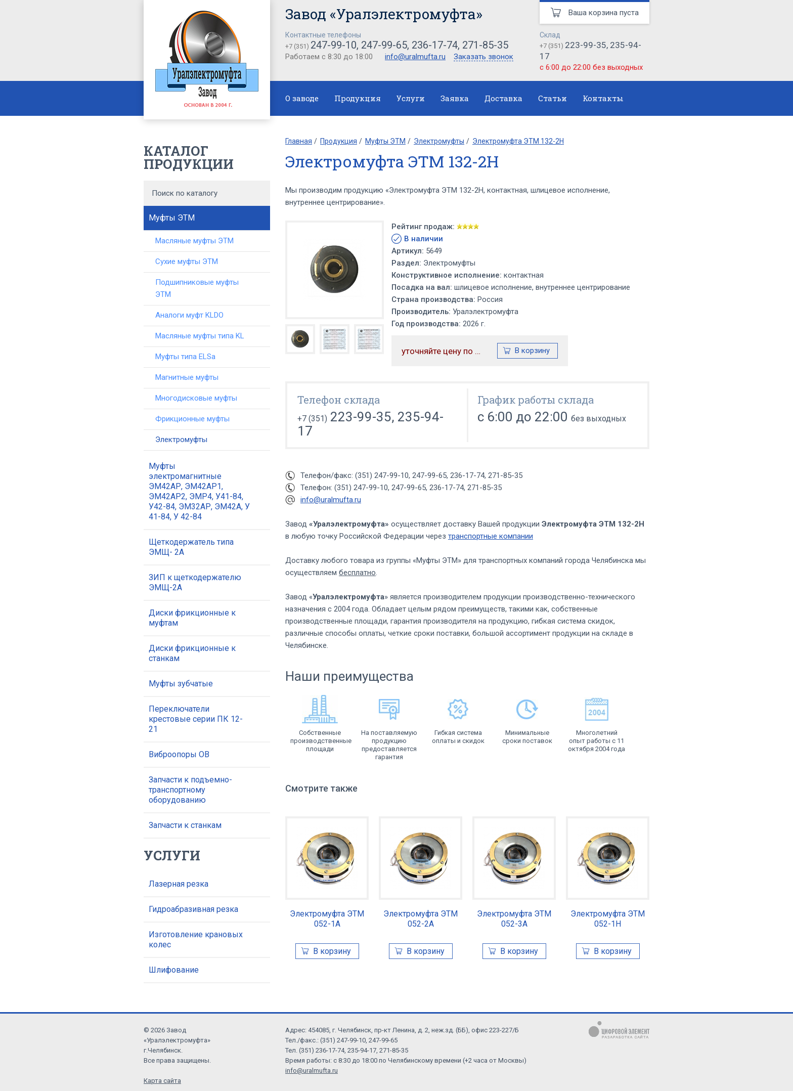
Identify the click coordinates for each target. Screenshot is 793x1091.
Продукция (357, 98)
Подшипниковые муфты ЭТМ (197, 288)
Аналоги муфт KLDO (189, 315)
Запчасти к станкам (185, 825)
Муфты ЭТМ (172, 218)
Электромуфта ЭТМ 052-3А (514, 919)
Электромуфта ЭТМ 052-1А (327, 919)
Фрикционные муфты (192, 418)
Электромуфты (181, 439)
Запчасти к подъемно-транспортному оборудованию (190, 790)
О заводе (302, 98)
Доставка (503, 98)
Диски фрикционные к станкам (192, 653)
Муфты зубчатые (181, 683)
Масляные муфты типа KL (199, 335)
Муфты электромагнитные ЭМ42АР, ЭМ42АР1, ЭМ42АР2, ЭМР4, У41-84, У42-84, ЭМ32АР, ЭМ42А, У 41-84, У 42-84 (199, 491)
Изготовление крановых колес (196, 939)
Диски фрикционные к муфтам (192, 618)
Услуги (410, 98)
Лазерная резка (178, 884)
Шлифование (174, 970)
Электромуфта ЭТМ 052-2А (420, 919)
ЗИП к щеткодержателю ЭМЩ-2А (195, 582)
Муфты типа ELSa (185, 356)
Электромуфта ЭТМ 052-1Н (607, 919)
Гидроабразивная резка (193, 909)
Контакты (603, 98)
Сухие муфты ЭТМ (186, 261)
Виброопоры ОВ (179, 754)
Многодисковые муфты (196, 398)
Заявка (454, 98)
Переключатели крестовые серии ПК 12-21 (196, 719)
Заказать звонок (483, 57)
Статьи (552, 98)
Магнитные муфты (186, 377)
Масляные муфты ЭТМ (194, 240)
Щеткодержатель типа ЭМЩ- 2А (191, 547)
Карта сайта (162, 1080)
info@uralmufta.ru (415, 56)
